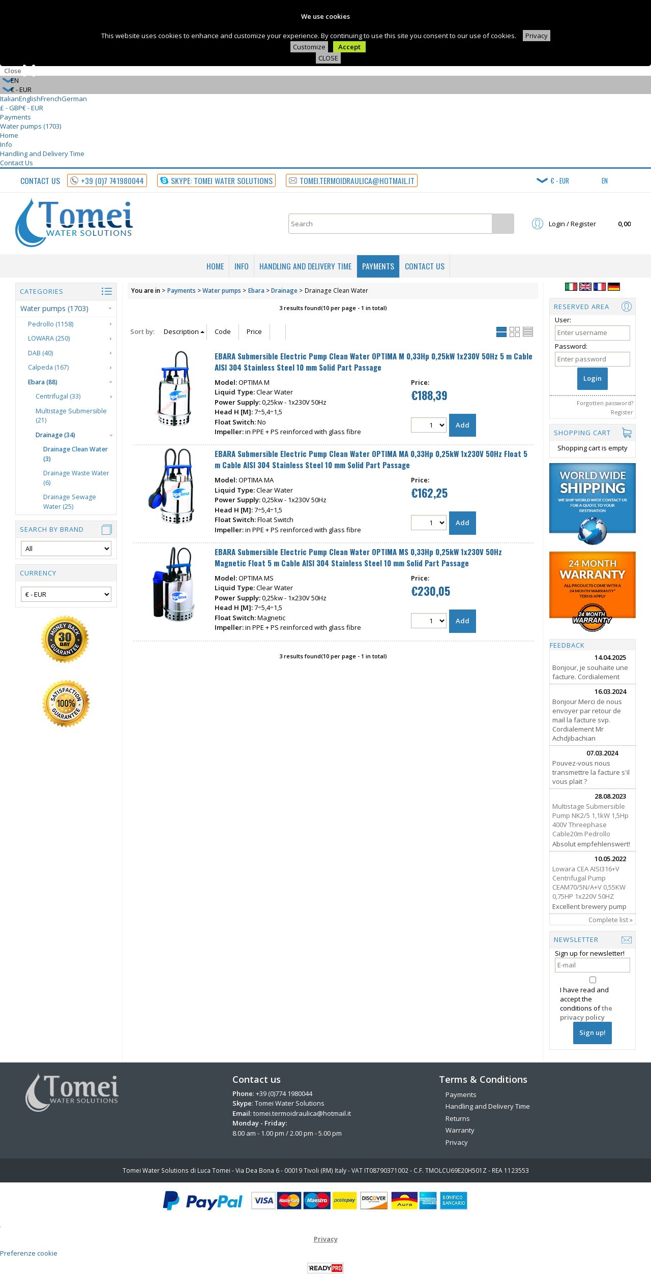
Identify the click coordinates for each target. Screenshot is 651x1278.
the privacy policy (586, 1012)
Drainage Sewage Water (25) (69, 502)
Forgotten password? (605, 403)
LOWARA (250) (49, 338)
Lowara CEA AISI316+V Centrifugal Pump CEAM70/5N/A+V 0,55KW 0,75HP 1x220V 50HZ (589, 882)
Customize (309, 46)
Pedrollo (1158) (50, 324)
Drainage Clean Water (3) (75, 454)
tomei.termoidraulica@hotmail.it (302, 1113)
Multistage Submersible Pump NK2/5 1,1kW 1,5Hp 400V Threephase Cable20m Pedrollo (590, 820)
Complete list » (610, 919)
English (30, 98)
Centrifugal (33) (58, 396)
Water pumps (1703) (30, 126)
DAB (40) (40, 353)
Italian (9, 98)
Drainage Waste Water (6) (76, 478)
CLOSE (328, 58)
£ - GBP (11, 107)
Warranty (460, 1130)
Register (622, 412)
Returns (458, 1118)
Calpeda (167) (48, 367)
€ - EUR (32, 107)
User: (563, 319)
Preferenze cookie (28, 1253)
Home (9, 135)
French (51, 98)
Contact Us (16, 162)
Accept (349, 46)
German (74, 98)
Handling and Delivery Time (42, 153)
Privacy (536, 35)
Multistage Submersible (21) (71, 416)
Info (6, 144)
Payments (15, 116)
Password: (571, 346)
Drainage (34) (55, 435)
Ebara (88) (42, 382)
